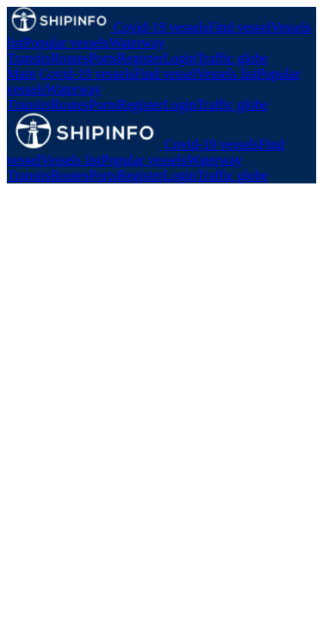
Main (21, 73)
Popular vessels (66, 42)
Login (180, 58)
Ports (103, 58)
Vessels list (227, 73)
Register (140, 58)
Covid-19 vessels (161, 27)
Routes (70, 58)
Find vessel (239, 27)
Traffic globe (232, 58)
